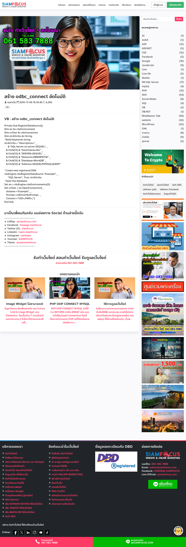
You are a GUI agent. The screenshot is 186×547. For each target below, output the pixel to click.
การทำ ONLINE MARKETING (67, 474)
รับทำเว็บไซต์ (148, 184)
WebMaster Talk (151, 116)
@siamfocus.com (26, 221)
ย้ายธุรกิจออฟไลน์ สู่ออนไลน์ (19, 495)
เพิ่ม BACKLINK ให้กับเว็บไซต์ (19, 512)
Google (146, 61)
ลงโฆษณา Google (14, 491)
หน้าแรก (61, 5)
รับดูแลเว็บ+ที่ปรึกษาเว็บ (16, 474)
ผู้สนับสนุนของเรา (60, 458)
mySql (145, 86)
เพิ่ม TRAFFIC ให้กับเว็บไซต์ (18, 508)
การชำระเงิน (114, 5)
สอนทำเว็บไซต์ (163, 184)
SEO (144, 95)
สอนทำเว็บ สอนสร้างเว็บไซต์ (18, 470)
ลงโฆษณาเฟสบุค (13, 487)
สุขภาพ (145, 141)
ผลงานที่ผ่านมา (89, 5)
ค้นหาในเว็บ (57, 483)
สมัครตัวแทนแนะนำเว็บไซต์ (64, 495)
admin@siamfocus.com (163, 467)
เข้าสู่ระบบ (158, 5)
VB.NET (146, 112)
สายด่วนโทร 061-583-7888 (70, 263)
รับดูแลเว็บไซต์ (170, 193)
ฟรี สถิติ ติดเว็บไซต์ (61, 478)
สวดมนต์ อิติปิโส (59, 466)
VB (7, 107)
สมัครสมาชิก (175, 5)
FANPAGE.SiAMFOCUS (167, 471)
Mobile (146, 78)
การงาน (145, 133)
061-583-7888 (160, 464)
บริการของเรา (74, 5)
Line (144, 69)
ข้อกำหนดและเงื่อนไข (62, 499)
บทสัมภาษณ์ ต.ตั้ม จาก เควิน (65, 470)
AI (143, 36)
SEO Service (12, 499)
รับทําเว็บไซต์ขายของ (15, 478)
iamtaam (26, 235)
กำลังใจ (145, 137)
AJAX (145, 40)
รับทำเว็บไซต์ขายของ (151, 193)
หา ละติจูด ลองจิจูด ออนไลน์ (65, 462)
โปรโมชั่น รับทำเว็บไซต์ (62, 453)
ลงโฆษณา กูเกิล (150, 189)
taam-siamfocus (28, 232)
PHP (144, 90)
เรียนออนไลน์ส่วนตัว (15, 466)
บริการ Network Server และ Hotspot (24, 462)
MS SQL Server (150, 82)
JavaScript (148, 65)
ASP (144, 44)
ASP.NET (147, 48)
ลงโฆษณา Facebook (169, 189)
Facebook (147, 57)
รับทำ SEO (176, 184)
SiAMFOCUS (26, 239)
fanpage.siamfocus (31, 225)
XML (144, 128)
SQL (144, 103)
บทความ (102, 5)
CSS (144, 52)
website (146, 120)
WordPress (148, 124)
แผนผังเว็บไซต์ (59, 487)
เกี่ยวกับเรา (126, 5)
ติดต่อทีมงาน (139, 5)
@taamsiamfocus (26, 242)
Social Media (149, 99)
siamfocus (27, 228)
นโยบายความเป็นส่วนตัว (63, 504)
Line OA (146, 74)
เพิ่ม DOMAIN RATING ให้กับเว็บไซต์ (23, 504)
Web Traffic (58, 491)
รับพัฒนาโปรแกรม (14, 458)
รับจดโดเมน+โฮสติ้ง (14, 483)
